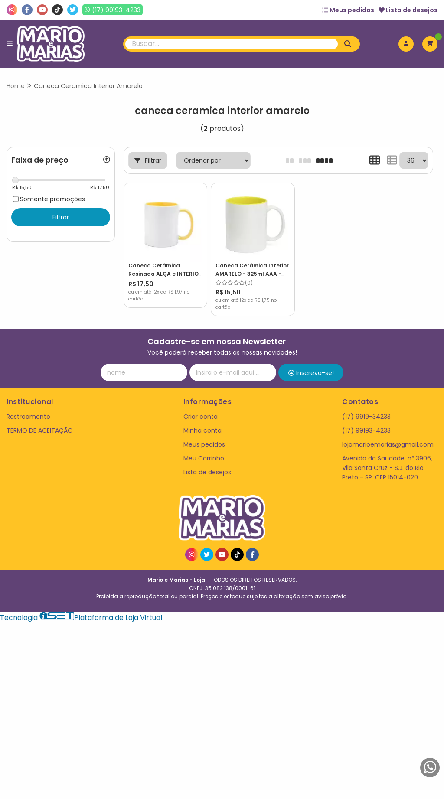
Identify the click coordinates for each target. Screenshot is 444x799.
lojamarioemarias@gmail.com (388, 435)
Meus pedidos (348, 10)
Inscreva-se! (311, 364)
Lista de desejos (408, 10)
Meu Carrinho (203, 449)
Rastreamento (28, 407)
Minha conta (202, 421)
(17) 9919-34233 (366, 407)
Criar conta (200, 407)
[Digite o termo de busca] (231, 44)
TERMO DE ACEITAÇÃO (40, 421)
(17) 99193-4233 (366, 421)
